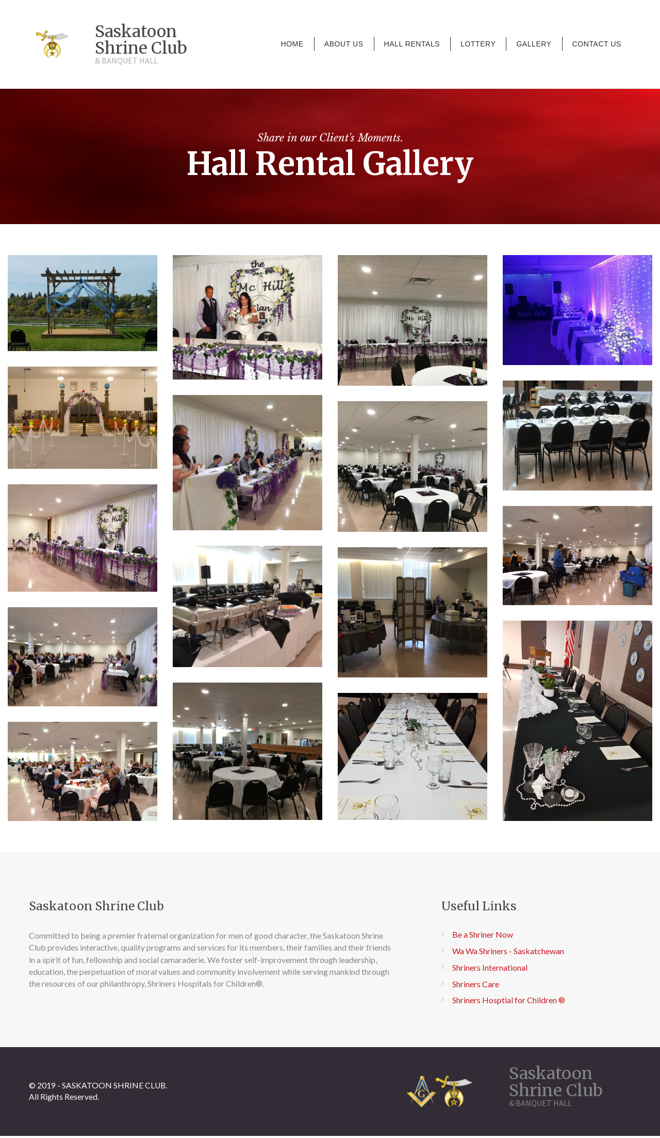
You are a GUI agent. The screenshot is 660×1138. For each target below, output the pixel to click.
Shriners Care (475, 987)
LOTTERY (478, 44)
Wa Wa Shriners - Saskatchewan (508, 954)
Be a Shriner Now (482, 937)
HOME (291, 44)
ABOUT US (344, 44)
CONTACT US (596, 44)
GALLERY (533, 44)
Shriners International (489, 970)
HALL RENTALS (412, 44)
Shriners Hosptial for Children (504, 1003)
